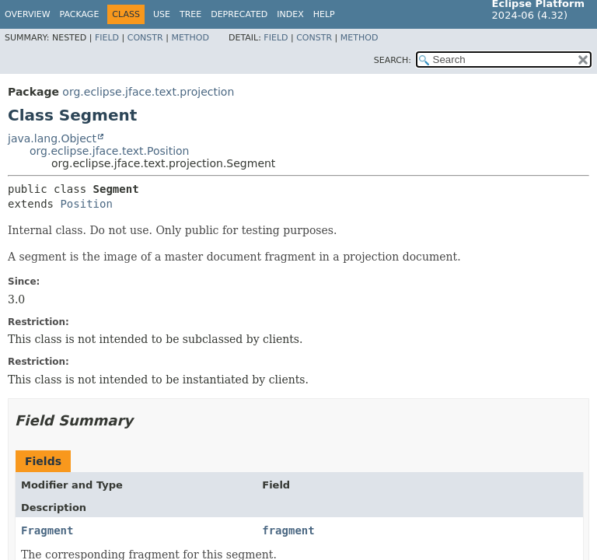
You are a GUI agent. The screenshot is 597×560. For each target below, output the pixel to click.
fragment (288, 530)
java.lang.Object (52, 138)
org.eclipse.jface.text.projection (148, 92)
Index (290, 14)
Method (190, 38)
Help (324, 14)
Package (80, 14)
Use (161, 14)
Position (86, 204)
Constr (145, 38)
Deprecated (239, 14)
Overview (28, 14)
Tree (190, 14)
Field (107, 38)
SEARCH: (392, 60)
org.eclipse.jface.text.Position (110, 151)
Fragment (47, 530)
